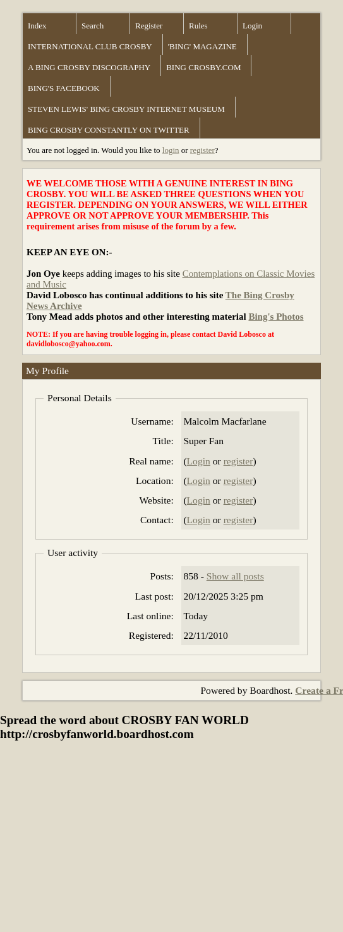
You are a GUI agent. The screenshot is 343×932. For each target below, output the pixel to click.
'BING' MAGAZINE (202, 46)
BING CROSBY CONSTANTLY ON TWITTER (109, 130)
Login (252, 25)
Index (37, 25)
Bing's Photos (275, 317)
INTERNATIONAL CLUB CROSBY (90, 46)
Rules (198, 25)
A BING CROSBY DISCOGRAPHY (89, 67)
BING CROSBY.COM (203, 67)
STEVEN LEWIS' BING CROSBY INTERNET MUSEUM (126, 109)
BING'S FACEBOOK (64, 88)
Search (92, 25)
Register (148, 25)
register (202, 150)
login (170, 150)
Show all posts (235, 576)
